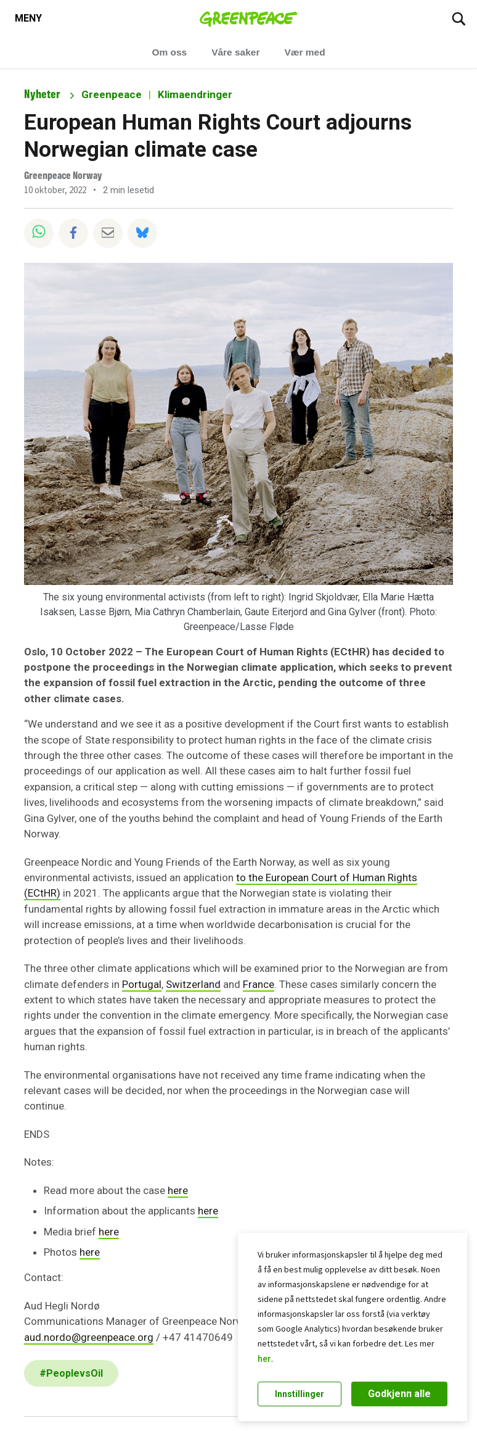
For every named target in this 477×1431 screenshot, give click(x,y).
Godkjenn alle (399, 1394)
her (264, 1359)
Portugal (141, 984)
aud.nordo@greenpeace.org (88, 1337)
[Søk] (458, 18)
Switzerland (193, 984)
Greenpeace (111, 94)
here (178, 1190)
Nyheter (42, 94)
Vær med (304, 52)
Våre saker (235, 52)
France (258, 984)
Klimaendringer (195, 94)
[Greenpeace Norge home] (249, 18)
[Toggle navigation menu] (28, 18)
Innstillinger (299, 1394)
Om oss (169, 52)
